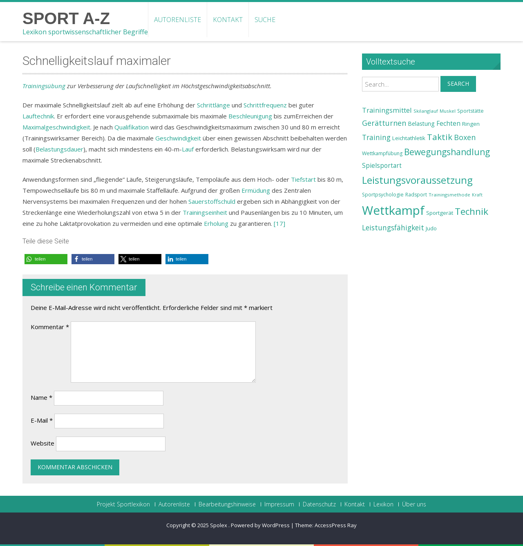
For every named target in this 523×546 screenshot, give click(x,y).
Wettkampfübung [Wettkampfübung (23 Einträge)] (382, 153)
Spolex (219, 525)
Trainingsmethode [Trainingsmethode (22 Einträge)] (449, 195)
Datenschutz (319, 504)
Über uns (414, 504)
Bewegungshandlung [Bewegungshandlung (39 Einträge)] (447, 152)
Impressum (279, 504)
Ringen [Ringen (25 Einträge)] (471, 123)
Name (41, 397)
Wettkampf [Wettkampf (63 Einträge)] (393, 210)
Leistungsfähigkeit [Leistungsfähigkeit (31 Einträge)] (393, 227)
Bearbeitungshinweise (227, 504)
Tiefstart (303, 179)
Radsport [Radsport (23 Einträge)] (416, 194)
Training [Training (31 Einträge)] (376, 137)
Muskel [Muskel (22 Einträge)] (448, 111)
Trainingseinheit (205, 212)
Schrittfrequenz (265, 105)
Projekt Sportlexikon (123, 504)
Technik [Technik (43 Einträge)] (471, 211)
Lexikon (383, 504)
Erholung (216, 223)
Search (458, 83)
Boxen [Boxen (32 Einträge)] (465, 137)
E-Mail (42, 420)
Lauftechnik (38, 116)
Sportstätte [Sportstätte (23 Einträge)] (470, 110)
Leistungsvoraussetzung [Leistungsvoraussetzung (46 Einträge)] (417, 180)
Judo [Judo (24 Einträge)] (431, 228)
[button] (46, 259)
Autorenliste (177, 19)
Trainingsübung (43, 86)
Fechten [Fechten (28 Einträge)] (448, 123)
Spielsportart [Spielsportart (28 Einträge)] (382, 165)
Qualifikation (131, 127)
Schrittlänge (213, 105)
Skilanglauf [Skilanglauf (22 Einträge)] (425, 111)
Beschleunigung (250, 116)
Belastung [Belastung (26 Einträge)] (421, 123)
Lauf (188, 149)
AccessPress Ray (336, 525)
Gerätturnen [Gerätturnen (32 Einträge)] (384, 123)
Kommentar (50, 327)
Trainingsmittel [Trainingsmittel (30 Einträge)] (387, 110)
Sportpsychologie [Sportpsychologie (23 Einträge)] (383, 194)
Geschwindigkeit (178, 138)
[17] (279, 223)
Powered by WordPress (260, 525)
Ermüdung (255, 190)
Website (42, 443)
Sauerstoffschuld (211, 201)
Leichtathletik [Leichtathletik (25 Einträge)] (408, 138)
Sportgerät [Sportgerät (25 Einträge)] (439, 212)
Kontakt (228, 19)
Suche (265, 19)
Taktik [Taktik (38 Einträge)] (439, 137)
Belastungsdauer (59, 149)
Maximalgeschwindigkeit (56, 127)
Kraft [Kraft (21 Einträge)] (477, 195)
